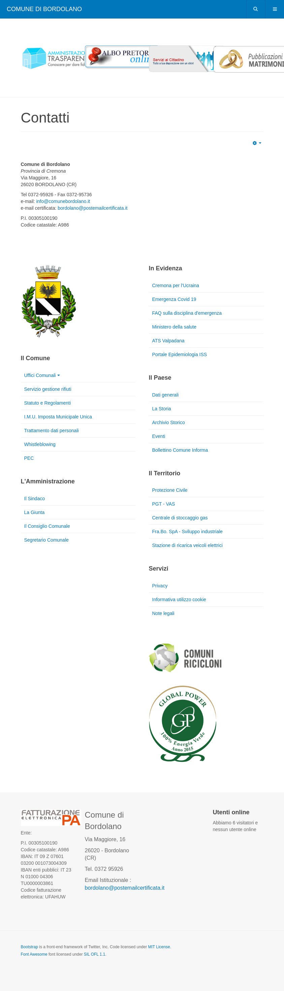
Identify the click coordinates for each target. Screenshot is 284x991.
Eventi (158, 436)
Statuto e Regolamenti (47, 403)
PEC (29, 458)
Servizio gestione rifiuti (47, 389)
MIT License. (159, 947)
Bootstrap (29, 947)
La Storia (161, 408)
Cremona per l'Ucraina (175, 285)
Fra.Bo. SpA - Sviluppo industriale (187, 531)
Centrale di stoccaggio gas (180, 517)
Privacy (160, 585)
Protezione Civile (170, 490)
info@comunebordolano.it (63, 201)
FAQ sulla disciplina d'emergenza (187, 313)
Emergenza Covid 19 (174, 299)
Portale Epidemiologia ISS (179, 354)
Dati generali (165, 395)
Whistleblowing (40, 444)
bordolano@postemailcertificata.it (92, 208)
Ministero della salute (174, 327)
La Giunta (34, 512)
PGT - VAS (163, 504)
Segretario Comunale (46, 540)
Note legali (163, 613)
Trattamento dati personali (51, 430)
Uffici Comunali (42, 375)
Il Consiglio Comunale (47, 526)
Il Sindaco (34, 498)
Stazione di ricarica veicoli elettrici (187, 545)
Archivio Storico (168, 422)
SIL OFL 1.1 (94, 954)
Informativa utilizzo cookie (179, 599)
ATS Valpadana (168, 340)
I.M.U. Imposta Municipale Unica (58, 416)
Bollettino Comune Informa (180, 450)
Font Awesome (34, 954)
